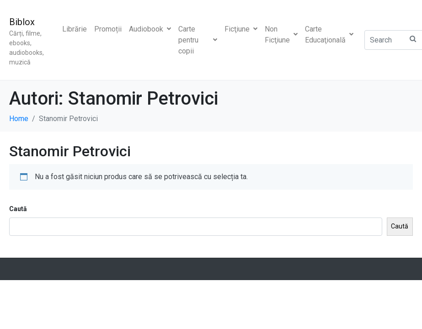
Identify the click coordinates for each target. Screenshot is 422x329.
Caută (18, 208)
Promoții (108, 29)
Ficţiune (240, 29)
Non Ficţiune (281, 34)
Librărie (74, 29)
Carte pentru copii (197, 40)
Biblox (22, 21)
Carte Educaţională (329, 34)
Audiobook (150, 29)
